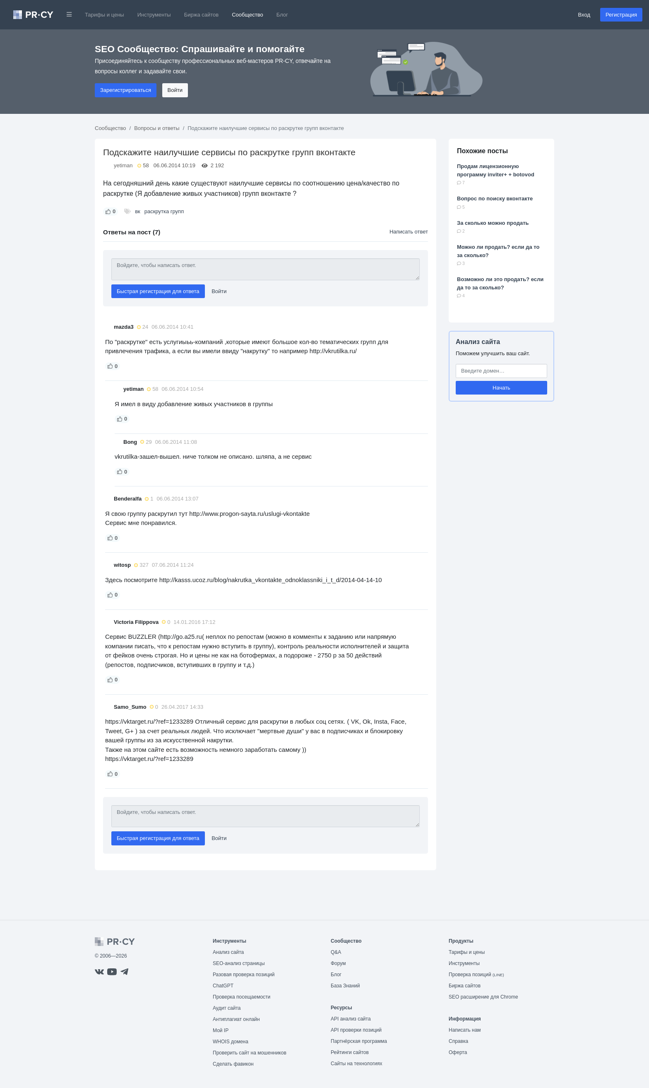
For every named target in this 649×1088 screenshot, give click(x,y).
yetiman (123, 165)
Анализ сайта (478, 341)
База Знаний (345, 986)
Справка (458, 1041)
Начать (501, 388)
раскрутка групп (164, 211)
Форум (338, 963)
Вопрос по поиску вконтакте (495, 198)
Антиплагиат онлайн (236, 1019)
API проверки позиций (356, 1030)
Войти (175, 90)
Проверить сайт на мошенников (249, 1053)
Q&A (336, 952)
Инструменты (154, 15)
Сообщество (247, 15)
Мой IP (220, 1030)
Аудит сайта (226, 1008)
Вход (584, 15)
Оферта (458, 1052)
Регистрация (621, 15)
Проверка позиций (476, 974)
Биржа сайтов (201, 15)
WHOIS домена (230, 1042)
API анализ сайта (351, 1019)
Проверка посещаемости (241, 997)
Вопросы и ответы (156, 128)
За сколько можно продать (493, 223)
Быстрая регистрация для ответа (158, 291)
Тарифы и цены (104, 15)
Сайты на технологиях (356, 1063)
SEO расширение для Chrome (483, 997)
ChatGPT (223, 986)
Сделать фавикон (233, 1064)
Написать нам (465, 1030)
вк (137, 211)
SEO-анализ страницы (239, 963)
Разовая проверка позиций (243, 974)
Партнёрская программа (359, 1041)
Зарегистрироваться (125, 90)
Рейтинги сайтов (350, 1052)
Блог (282, 15)
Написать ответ (408, 232)
